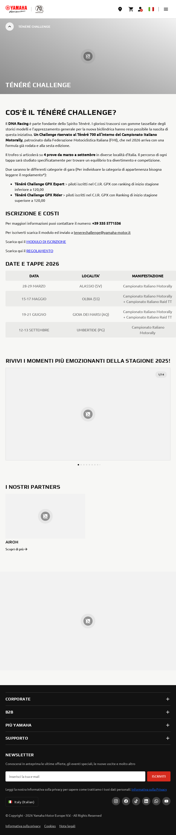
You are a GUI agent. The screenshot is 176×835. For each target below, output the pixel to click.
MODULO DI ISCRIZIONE (46, 241)
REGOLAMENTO (39, 250)
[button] (165, 9)
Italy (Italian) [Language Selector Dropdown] (21, 802)
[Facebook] (126, 801)
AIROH (12, 541)
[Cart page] (131, 9)
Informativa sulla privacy (23, 826)
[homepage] (16, 9)
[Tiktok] (136, 801)
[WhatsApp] (156, 801)
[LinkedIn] (146, 801)
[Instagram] (116, 801)
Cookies (50, 826)
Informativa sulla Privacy (149, 789)
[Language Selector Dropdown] (151, 9)
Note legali (67, 826)
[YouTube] (166, 801)
